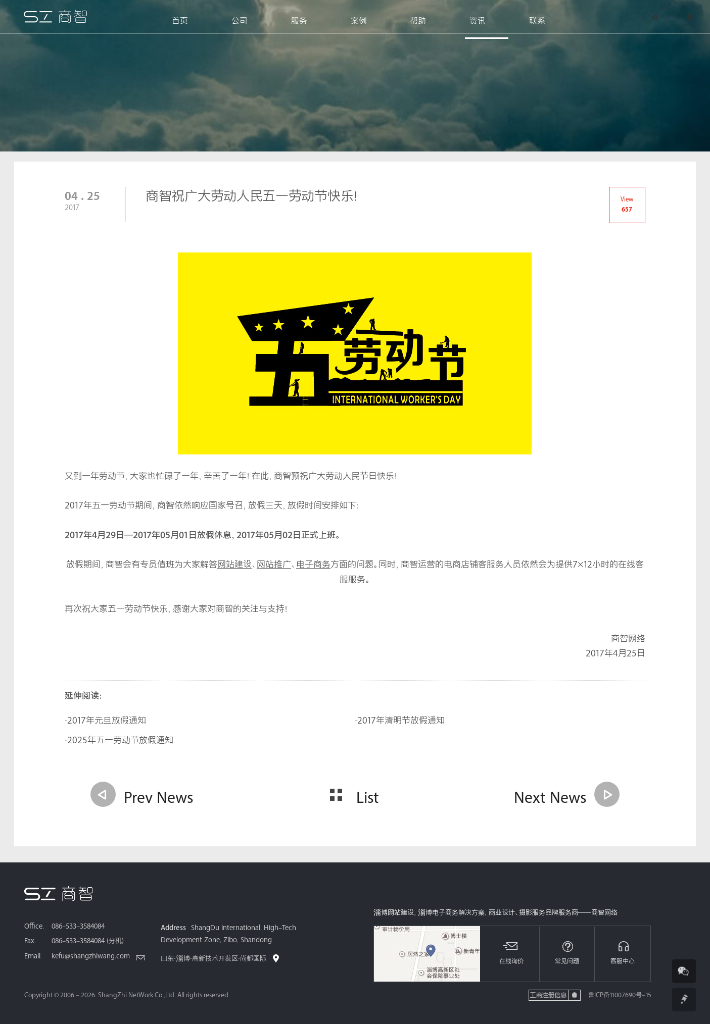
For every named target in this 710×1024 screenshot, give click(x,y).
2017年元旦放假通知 (106, 720)
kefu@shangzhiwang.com (91, 956)
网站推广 (274, 564)
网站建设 (234, 564)
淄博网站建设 (393, 913)
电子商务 (313, 564)
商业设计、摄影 (510, 913)
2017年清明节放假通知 (401, 720)
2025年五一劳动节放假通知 (120, 740)
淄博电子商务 (438, 913)
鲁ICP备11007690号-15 (619, 995)
